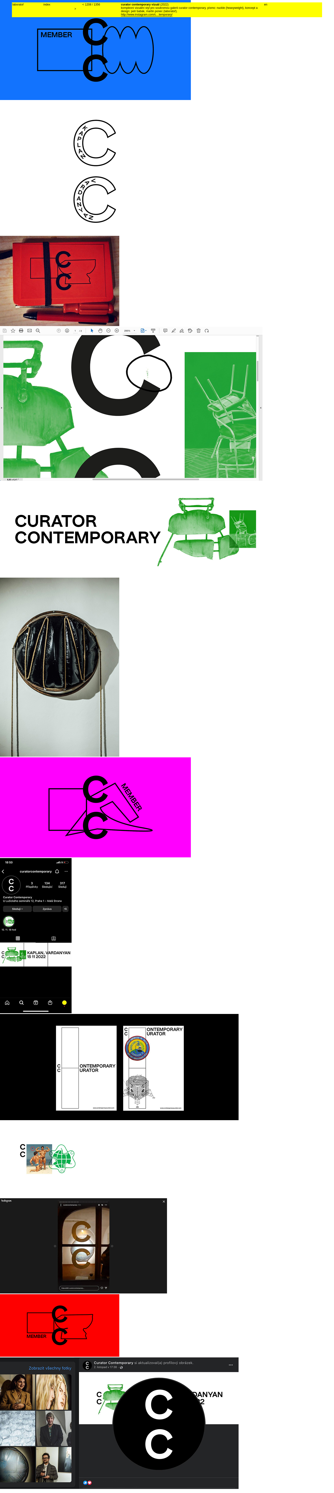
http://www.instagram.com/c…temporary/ (146, 14)
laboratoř (18, 4)
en (265, 4)
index (46, 4)
